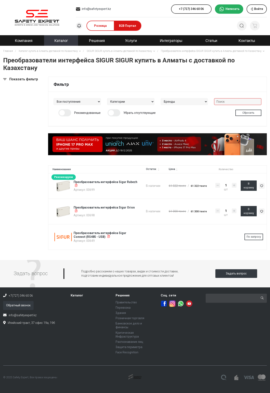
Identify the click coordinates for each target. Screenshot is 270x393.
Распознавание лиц (129, 341)
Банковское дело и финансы (129, 325)
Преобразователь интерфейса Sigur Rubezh (105, 182)
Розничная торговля (130, 318)
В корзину (249, 185)
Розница (100, 25)
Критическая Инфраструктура (127, 334)
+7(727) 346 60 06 (21, 295)
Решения (123, 295)
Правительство (126, 302)
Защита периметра (129, 347)
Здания (121, 313)
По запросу (254, 236)
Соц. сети (168, 295)
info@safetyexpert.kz (96, 9)
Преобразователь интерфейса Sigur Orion (104, 207)
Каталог (77, 295)
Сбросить (248, 112)
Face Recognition (127, 352)
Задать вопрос (236, 273)
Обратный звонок (18, 305)
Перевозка (123, 307)
